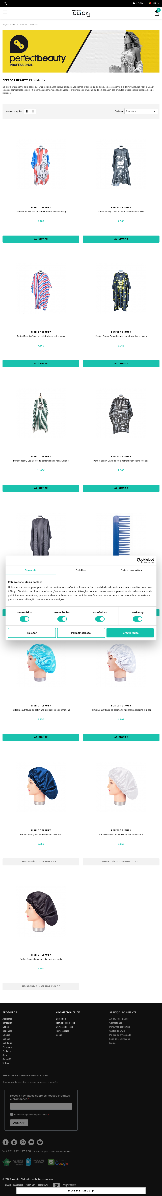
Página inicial (9, 24)
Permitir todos (130, 632)
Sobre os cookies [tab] (131, 570)
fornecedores (62, 1031)
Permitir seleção (81, 632)
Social (59, 1035)
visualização (14, 111)
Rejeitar (32, 632)
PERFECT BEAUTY (29, 24)
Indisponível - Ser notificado (40, 861)
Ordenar (119, 111)
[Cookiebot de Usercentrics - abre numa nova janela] (139, 560)
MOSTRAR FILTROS (81, 1190)
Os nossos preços (64, 1027)
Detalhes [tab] (81, 570)
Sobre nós (61, 1019)
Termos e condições (65, 1023)
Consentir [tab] (31, 570)
